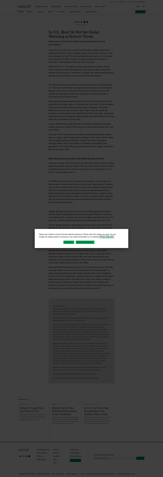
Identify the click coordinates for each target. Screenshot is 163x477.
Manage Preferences (85, 242)
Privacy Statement (106, 237)
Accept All (69, 242)
